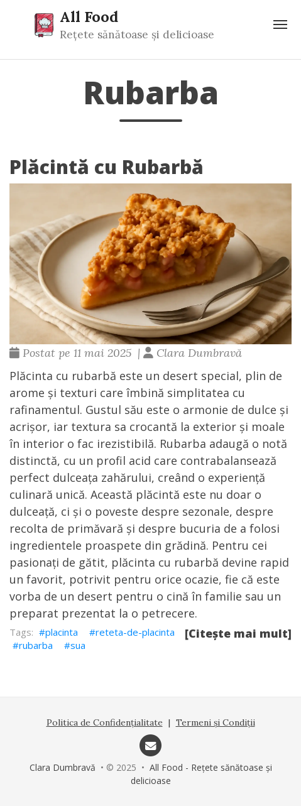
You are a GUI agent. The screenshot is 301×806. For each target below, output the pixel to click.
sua (77, 645)
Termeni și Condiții (215, 722)
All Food (89, 16)
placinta (61, 632)
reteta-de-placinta (135, 632)
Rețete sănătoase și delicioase (137, 34)
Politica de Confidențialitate (105, 722)
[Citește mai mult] (238, 633)
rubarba (36, 645)
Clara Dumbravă (63, 767)
